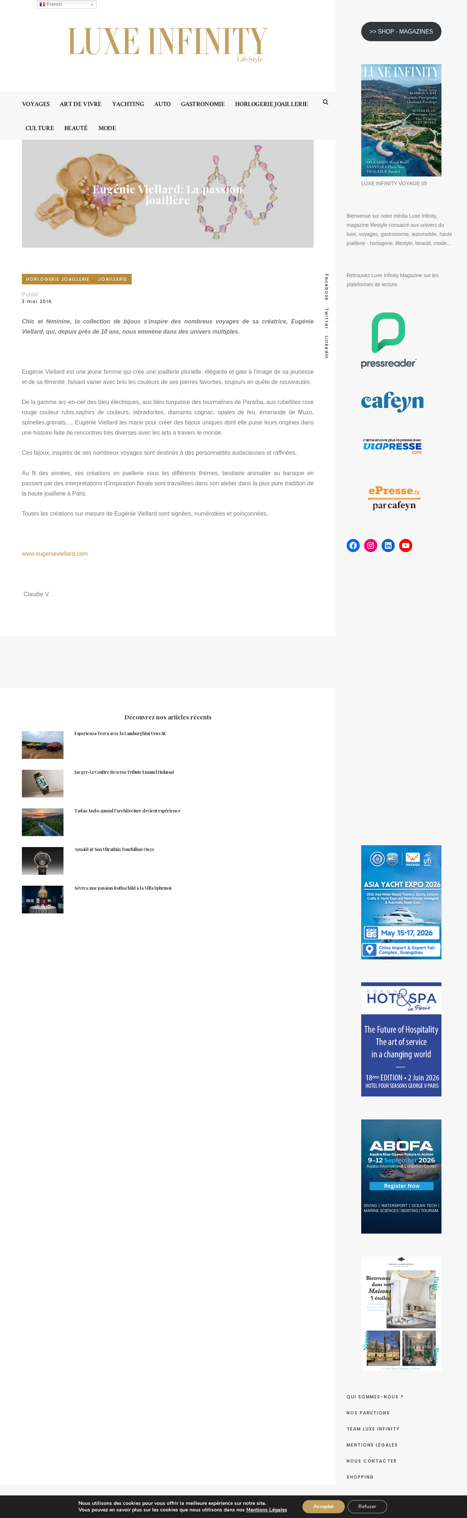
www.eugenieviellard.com (55, 554)
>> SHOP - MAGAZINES (401, 31)
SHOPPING (360, 1477)
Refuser (368, 1506)
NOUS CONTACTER (372, 1461)
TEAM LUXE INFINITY (373, 1429)
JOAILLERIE (113, 279)
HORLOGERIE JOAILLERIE (58, 279)
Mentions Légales (266, 1509)
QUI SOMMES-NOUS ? (375, 1397)
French (50, 4)
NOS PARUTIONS (368, 1413)
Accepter (323, 1506)
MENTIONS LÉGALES (372, 1445)
